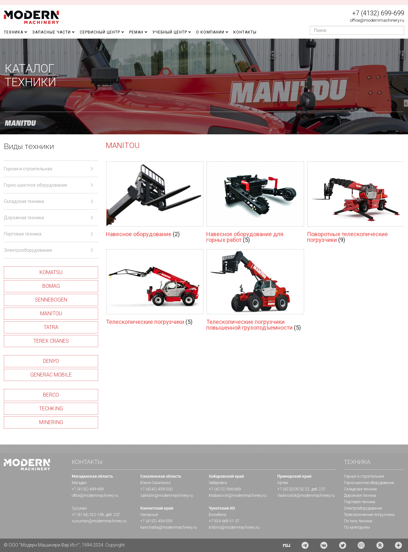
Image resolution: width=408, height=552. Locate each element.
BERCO (51, 395)
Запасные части (51, 32)
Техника (13, 32)
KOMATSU (51, 272)
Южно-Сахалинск (155, 483)
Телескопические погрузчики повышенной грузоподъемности (250, 324)
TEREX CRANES (51, 341)
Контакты (245, 32)
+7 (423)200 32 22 (293, 489)
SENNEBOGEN (51, 300)
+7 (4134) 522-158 (88, 514)
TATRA (51, 327)
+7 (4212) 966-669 (225, 489)
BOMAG (51, 286)
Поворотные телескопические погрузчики (347, 237)
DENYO (51, 361)
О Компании (210, 32)
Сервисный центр (100, 32)
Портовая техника (359, 502)
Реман (136, 32)
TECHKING (51, 409)
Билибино (217, 514)
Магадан (79, 483)
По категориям (357, 527)
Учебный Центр (169, 32)
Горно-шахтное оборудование (369, 483)
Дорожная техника (360, 495)
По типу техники (358, 521)
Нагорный (149, 514)
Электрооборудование (363, 508)
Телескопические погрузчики (146, 321)
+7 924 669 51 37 (224, 521)
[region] (204, 86)
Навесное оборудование (139, 234)
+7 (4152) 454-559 (156, 521)
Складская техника (360, 489)
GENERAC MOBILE (51, 375)
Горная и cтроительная (364, 476)
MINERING (51, 422)
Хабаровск (218, 483)
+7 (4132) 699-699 (378, 13)
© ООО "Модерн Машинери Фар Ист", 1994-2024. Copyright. (65, 545)
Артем (282, 483)
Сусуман (79, 508)
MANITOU (51, 313)
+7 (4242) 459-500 (156, 489)
